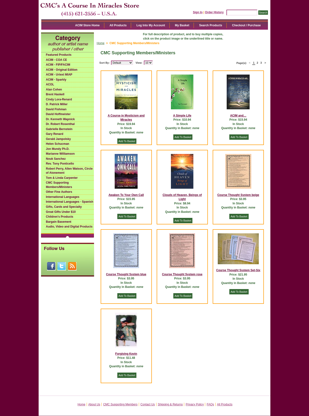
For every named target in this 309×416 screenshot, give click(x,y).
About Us (94, 404)
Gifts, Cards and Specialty (64, 206)
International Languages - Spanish (69, 201)
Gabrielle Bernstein (59, 129)
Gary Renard (54, 134)
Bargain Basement (58, 221)
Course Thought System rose (182, 274)
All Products (118, 25)
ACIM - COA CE (56, 60)
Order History (214, 12)
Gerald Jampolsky (58, 139)
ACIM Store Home (87, 25)
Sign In (198, 12)
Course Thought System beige (238, 195)
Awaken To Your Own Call (126, 195)
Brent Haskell (55, 94)
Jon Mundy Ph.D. (57, 149)
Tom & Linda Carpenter (62, 178)
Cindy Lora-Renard (59, 99)
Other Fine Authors (59, 192)
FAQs (210, 404)
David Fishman (56, 109)
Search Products (210, 25)
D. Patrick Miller (57, 104)
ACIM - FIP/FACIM (58, 64)
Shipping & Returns (170, 404)
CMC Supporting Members (120, 404)
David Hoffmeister (58, 114)
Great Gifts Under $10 (61, 212)
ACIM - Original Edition (61, 69)
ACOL (50, 84)
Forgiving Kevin (126, 353)
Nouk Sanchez (56, 158)
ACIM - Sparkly (56, 79)
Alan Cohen (54, 89)
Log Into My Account (150, 25)
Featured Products (58, 54)
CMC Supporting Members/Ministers (59, 185)
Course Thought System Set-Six (238, 270)
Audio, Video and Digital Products (69, 226)
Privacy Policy (195, 404)
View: (138, 62)
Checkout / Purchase (246, 25)
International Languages (62, 197)
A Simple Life (182, 115)
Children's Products (59, 216)
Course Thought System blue (126, 274)
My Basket (182, 25)
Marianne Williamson (60, 153)
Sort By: (104, 62)
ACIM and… (238, 115)
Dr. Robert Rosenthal (60, 124)
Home (101, 43)
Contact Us (147, 404)
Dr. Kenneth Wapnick (60, 119)
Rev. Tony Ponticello (60, 163)
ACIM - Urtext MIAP (59, 74)
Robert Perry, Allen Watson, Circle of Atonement (69, 171)
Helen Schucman (57, 144)
